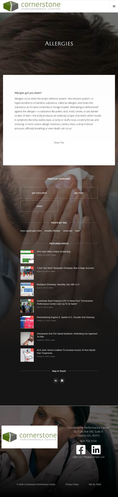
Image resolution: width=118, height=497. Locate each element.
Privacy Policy (72, 484)
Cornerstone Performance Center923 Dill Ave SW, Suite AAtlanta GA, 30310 (88, 431)
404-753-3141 (88, 441)
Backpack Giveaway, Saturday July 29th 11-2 (58, 284)
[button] (114, 6)
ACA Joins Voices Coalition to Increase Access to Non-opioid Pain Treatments (66, 351)
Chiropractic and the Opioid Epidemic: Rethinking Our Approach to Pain (67, 335)
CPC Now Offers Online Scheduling (53, 251)
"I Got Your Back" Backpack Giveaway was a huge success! (65, 268)
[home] (31, 6)
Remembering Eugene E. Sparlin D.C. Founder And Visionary (66, 317)
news (54, 255)
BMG (98, 484)
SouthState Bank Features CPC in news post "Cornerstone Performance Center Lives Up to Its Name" (65, 302)
